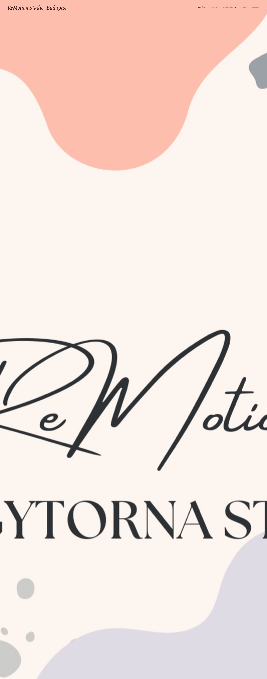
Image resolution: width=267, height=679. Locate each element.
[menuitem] (235, 7)
